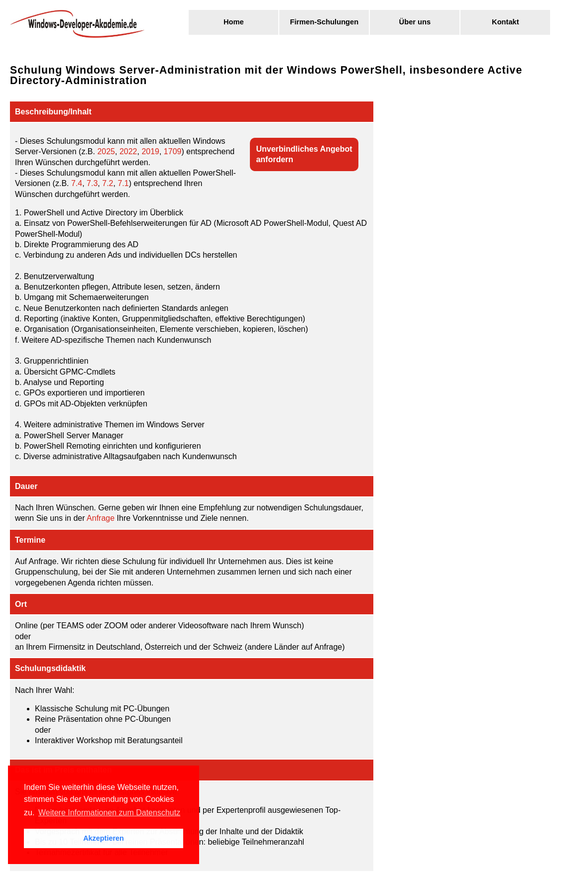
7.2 (107, 183)
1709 (173, 151)
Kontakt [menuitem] (505, 22)
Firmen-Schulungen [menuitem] (324, 22)
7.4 (76, 183)
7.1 (122, 183)
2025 (106, 151)
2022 (128, 151)
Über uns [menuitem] (415, 22)
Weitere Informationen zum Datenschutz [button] (109, 812)
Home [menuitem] (234, 22)
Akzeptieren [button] (103, 838)
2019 (150, 151)
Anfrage (100, 518)
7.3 (92, 183)
